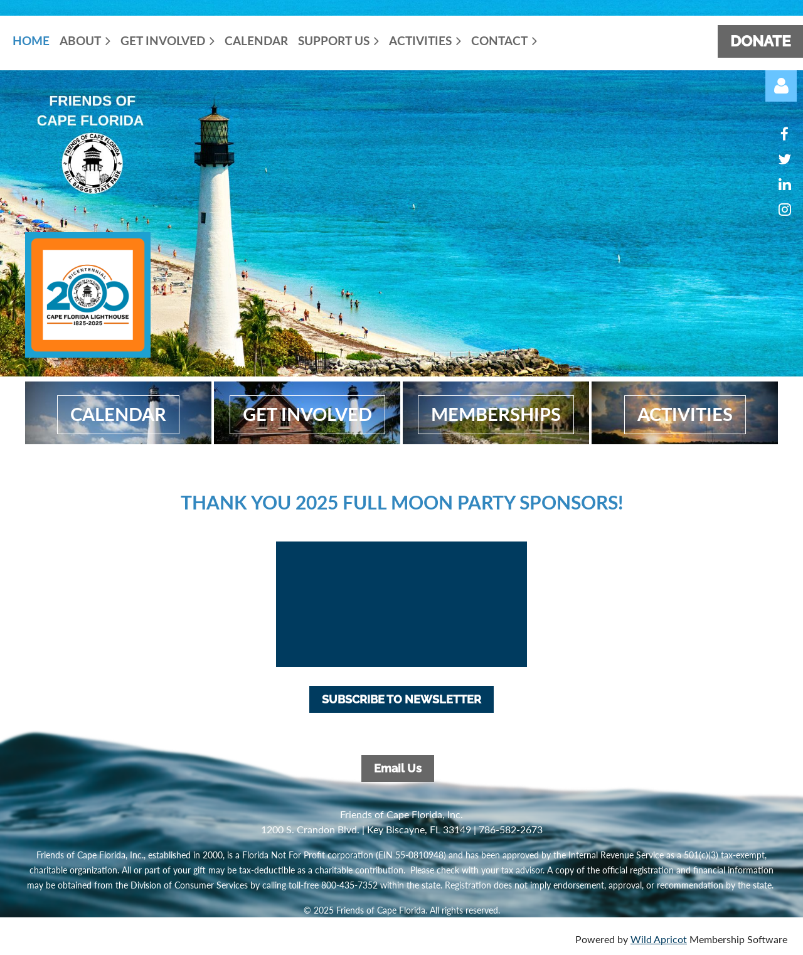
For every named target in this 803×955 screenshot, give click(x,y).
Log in (781, 86)
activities (685, 414)
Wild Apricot (658, 939)
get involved (307, 414)
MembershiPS (496, 414)
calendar (118, 414)
